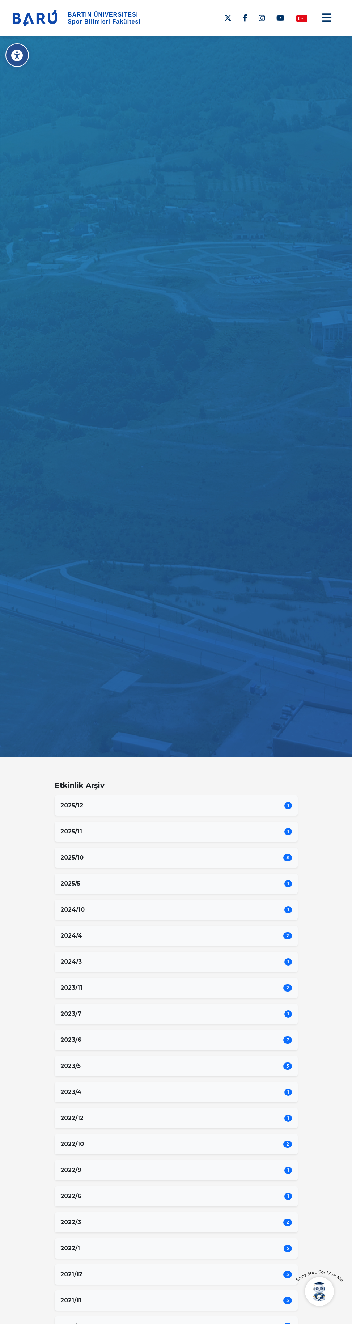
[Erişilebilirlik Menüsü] (17, 55)
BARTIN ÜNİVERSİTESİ (103, 15)
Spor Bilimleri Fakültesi (104, 21)
